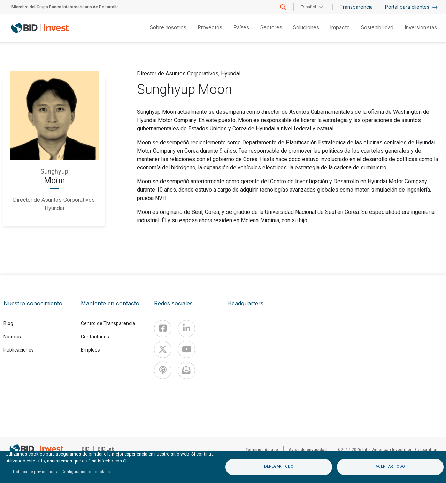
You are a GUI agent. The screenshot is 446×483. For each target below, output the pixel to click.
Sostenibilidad (377, 27)
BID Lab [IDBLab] (106, 449)
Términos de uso (262, 449)
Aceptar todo (390, 466)
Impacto (339, 27)
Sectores (271, 27)
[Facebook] (162, 328)
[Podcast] (162, 370)
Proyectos (210, 27)
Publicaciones (18, 350)
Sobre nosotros (168, 27)
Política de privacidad (33, 471)
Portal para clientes (411, 7)
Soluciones (306, 27)
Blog (8, 323)
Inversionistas (421, 27)
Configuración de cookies (85, 471)
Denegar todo (278, 466)
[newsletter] (186, 370)
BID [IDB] (85, 449)
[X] (162, 349)
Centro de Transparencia (108, 323)
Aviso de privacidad (308, 449)
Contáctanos (95, 336)
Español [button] (308, 7)
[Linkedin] (186, 328)
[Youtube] (186, 349)
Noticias (12, 336)
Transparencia (356, 7)
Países (241, 27)
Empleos (90, 350)
